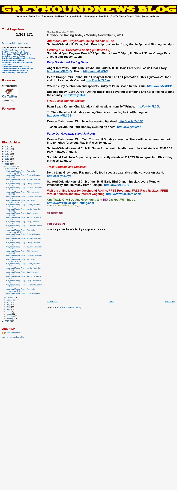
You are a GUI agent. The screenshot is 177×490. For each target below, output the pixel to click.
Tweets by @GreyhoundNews (15, 43)
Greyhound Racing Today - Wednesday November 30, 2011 (20, 172)
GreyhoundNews (12, 333)
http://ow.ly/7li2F (75, 95)
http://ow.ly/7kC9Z (131, 121)
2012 (7, 161)
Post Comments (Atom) (70, 307)
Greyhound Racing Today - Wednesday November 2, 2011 (20, 290)
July (9, 305)
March (9, 314)
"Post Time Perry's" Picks (13, 50)
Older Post (170, 301)
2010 (7, 321)
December (11, 166)
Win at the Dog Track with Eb (14, 72)
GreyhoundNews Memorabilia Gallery (18, 58)
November (11, 169)
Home (111, 301)
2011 (7, 164)
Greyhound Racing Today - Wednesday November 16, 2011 (20, 231)
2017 (7, 149)
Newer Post (52, 301)
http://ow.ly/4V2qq (129, 127)
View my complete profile (13, 337)
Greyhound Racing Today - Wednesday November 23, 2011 (20, 201)
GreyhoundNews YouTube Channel (17, 68)
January (10, 318)
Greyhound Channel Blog (13, 60)
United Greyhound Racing (13, 56)
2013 (7, 159)
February (11, 316)
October (10, 297)
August (10, 302)
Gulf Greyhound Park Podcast (15, 52)
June (9, 307)
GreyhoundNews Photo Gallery (15, 66)
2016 (7, 151)
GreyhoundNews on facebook (15, 70)
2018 (7, 146)
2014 (7, 156)
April (9, 312)
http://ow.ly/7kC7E (59, 115)
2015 (7, 154)
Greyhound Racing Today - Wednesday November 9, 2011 (20, 260)
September (11, 300)
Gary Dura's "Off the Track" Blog (16, 54)
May (9, 309)
